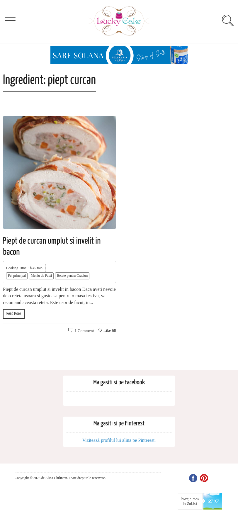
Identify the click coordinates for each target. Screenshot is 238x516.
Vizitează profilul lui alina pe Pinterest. (119, 440)
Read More (13, 313)
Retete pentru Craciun (72, 276)
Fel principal (17, 276)
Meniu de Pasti (41, 276)
